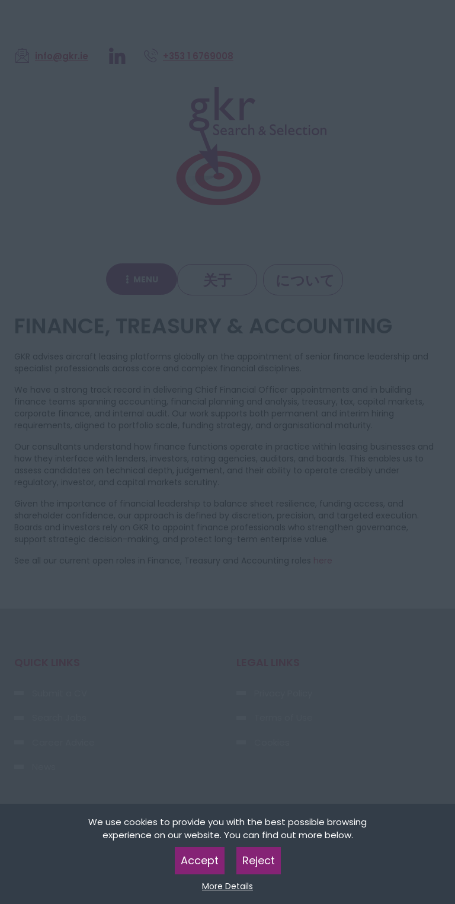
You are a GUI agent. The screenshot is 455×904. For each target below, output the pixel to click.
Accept (200, 860)
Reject (258, 860)
